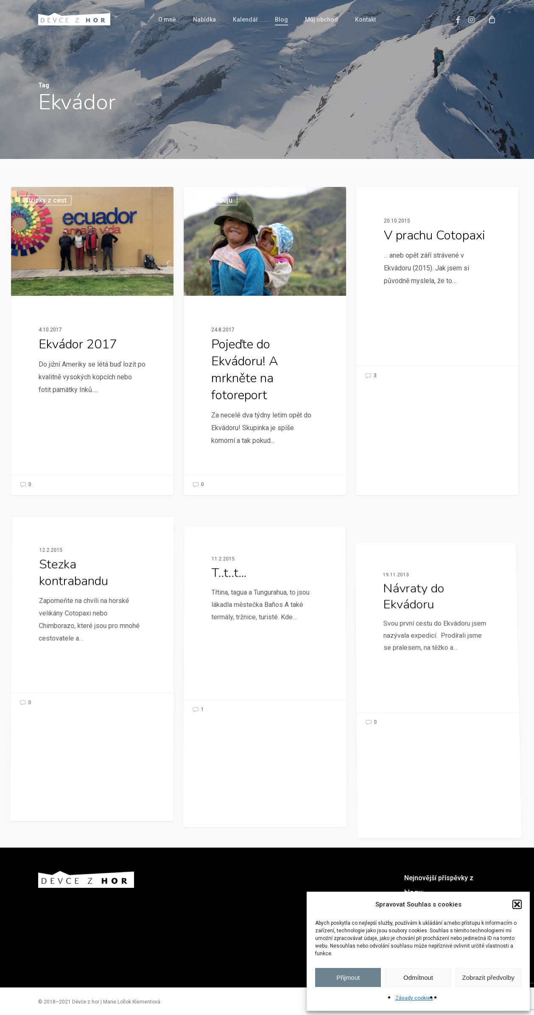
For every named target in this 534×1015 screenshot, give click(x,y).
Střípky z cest (46, 200)
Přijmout (348, 977)
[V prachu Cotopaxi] (437, 286)
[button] (517, 904)
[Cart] (491, 19)
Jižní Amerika (390, 200)
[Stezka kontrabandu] (92, 697)
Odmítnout (418, 977)
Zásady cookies (414, 998)
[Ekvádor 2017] (92, 341)
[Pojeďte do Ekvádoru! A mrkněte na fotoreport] (265, 341)
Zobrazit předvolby (488, 977)
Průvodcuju (214, 200)
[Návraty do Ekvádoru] (437, 798)
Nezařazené (50, 621)
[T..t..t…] (264, 734)
